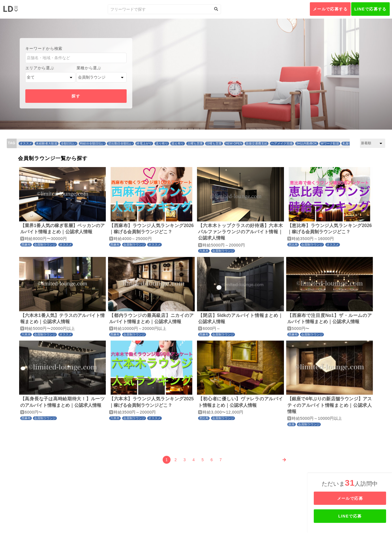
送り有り (162, 143)
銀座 (291, 424)
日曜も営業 (214, 143)
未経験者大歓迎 (46, 143)
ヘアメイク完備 (282, 143)
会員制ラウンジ (45, 244)
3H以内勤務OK (306, 143)
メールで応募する (330, 9)
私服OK (347, 143)
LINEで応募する (370, 9)
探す (75, 96)
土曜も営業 (195, 143)
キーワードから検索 (43, 48)
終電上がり (144, 143)
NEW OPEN (233, 143)
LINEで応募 (350, 516)
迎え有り (177, 143)
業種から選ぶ (89, 68)
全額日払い (68, 143)
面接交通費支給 (256, 143)
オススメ (26, 143)
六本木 (204, 250)
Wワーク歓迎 (330, 143)
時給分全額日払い (92, 143)
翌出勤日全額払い (120, 143)
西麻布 (26, 244)
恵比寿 (293, 244)
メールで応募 (350, 498)
